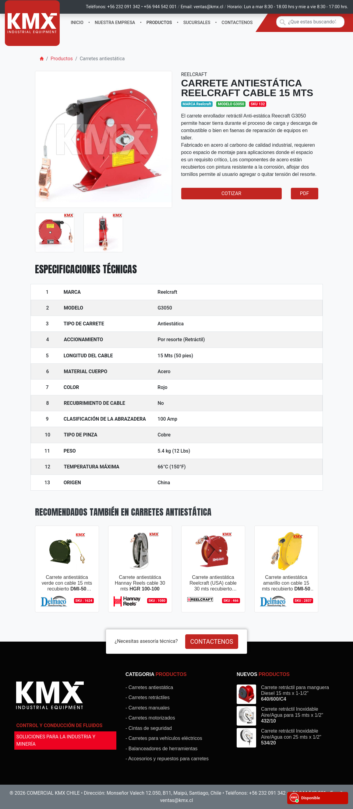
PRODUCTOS (159, 22)
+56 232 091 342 (123, 6)
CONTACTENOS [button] (211, 641)
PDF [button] (304, 193)
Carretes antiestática (102, 58)
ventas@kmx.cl (208, 6)
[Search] (310, 22)
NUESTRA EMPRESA (115, 22)
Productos (62, 58)
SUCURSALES (196, 22)
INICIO (77, 22)
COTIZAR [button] (231, 193)
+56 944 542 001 (160, 6)
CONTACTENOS (237, 22)
